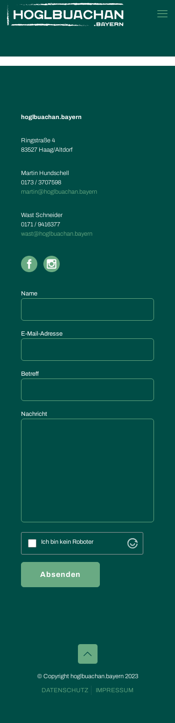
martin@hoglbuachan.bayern (59, 192)
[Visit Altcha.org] (132, 543)
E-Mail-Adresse (87, 345)
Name (87, 305)
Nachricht (87, 466)
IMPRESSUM (114, 690)
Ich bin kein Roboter (67, 542)
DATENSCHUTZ (65, 690)
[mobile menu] (162, 14)
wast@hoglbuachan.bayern (56, 234)
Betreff (87, 386)
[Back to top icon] (87, 654)
